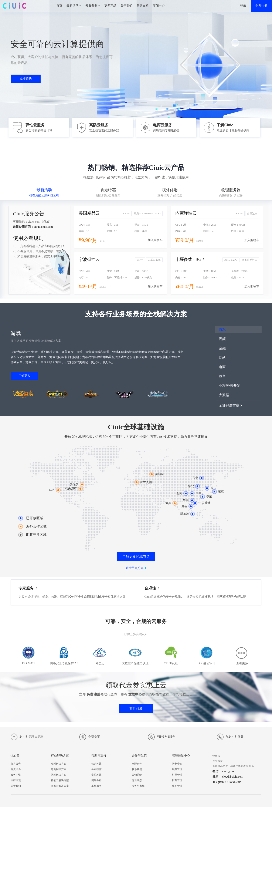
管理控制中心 (181, 755)
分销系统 (137, 774)
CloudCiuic (234, 782)
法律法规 (16, 780)
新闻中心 (159, 5)
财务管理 (177, 780)
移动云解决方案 (60, 780)
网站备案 (96, 780)
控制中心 (177, 763)
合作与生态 (139, 755)
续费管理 (177, 769)
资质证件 (16, 769)
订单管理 (177, 774)
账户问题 (96, 763)
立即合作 (137, 763)
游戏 (222, 329)
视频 (222, 339)
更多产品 (110, 5)
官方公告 (16, 763)
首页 (59, 5)
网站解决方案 (58, 774)
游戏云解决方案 (60, 785)
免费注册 (261, 5)
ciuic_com (228, 771)
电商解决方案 (58, 769)
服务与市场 (138, 785)
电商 (222, 367)
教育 (222, 376)
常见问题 (96, 774)
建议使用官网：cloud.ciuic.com (33, 226)
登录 (243, 5)
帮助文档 (143, 5)
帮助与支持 (98, 755)
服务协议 (16, 774)
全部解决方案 (229, 405)
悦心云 (15, 755)
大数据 (224, 395)
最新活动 (72, 5)
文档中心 (135, 694)
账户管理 (177, 785)
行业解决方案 (60, 755)
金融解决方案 (58, 763)
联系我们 (137, 769)
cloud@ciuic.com (232, 776)
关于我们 (126, 5)
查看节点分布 (135, 568)
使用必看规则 (28, 238)
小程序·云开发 (229, 385)
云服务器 (91, 5)
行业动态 (137, 780)
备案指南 (96, 769)
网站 (222, 357)
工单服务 (96, 785)
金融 (222, 348)
